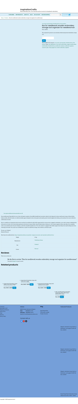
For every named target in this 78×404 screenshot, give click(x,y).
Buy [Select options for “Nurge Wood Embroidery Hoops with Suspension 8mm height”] (49, 287)
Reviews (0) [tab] (20, 213)
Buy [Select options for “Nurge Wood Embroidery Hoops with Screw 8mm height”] (31, 284)
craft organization (52, 44)
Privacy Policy (3, 316)
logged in (15, 261)
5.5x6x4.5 (37, 244)
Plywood (36, 248)
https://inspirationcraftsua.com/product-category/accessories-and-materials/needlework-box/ (34, 235)
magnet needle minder (71, 44)
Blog (31, 14)
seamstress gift (45, 47)
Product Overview (44, 313)
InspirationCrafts (28, 9)
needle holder (45, 46)
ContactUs (2, 306)
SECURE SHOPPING (46, 14)
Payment (2, 314)
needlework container (59, 46)
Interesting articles (44, 310)
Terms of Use (2, 311)
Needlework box (56, 23)
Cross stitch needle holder (61, 44)
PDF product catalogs (44, 312)
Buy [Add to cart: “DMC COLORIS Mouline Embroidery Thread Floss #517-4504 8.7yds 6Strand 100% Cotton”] (62, 296)
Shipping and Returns (4, 309)
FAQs (1, 313)
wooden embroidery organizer (63, 47)
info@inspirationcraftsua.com (31, 314)
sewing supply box (52, 47)
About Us (26, 14)
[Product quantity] (48, 38)
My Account (37, 14)
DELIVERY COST (4, 308)
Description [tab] (6, 213)
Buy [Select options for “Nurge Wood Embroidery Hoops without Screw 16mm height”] (14, 287)
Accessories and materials (47, 23)
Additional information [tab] (13, 213)
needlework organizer (69, 46)
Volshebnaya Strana (39, 240)
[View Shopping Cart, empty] (66, 14)
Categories (11, 14)
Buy (44, 40)
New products (19, 14)
